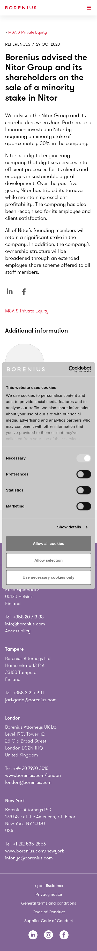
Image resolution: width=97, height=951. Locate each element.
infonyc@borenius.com (29, 858)
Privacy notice (48, 894)
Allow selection (48, 560)
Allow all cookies (48, 543)
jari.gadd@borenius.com (31, 700)
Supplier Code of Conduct (48, 921)
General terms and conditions (48, 903)
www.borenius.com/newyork (34, 851)
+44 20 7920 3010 (30, 768)
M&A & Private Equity (27, 32)
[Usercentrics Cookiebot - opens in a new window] (69, 369)
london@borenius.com (28, 782)
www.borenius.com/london (33, 775)
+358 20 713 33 (28, 617)
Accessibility (18, 631)
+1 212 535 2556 (29, 844)
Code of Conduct (49, 912)
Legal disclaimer (48, 886)
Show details (69, 527)
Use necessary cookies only (48, 577)
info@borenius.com (25, 624)
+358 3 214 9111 (28, 693)
